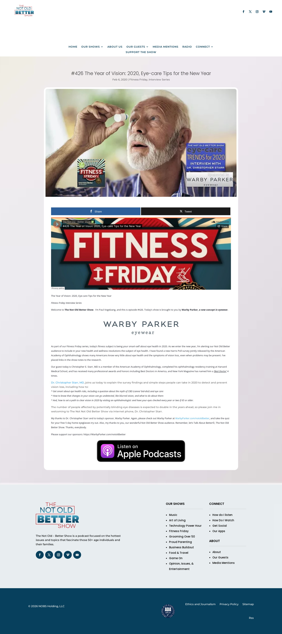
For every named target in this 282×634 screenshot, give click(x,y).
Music (173, 515)
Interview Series (159, 79)
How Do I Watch (223, 520)
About (216, 552)
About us (114, 46)
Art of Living (177, 520)
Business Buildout (181, 547)
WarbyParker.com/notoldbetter (192, 418)
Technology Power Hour (185, 526)
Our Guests (135, 46)
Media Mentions (165, 46)
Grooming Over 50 (182, 536)
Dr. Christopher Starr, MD (67, 382)
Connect (203, 46)
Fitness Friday (138, 79)
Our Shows (90, 46)
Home (73, 46)
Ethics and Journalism (200, 604)
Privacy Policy (229, 604)
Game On (176, 558)
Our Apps (218, 531)
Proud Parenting (180, 542)
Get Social (219, 526)
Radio (187, 46)
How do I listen (222, 515)
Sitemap (248, 604)
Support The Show (141, 52)
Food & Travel (178, 553)
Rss (251, 618)
